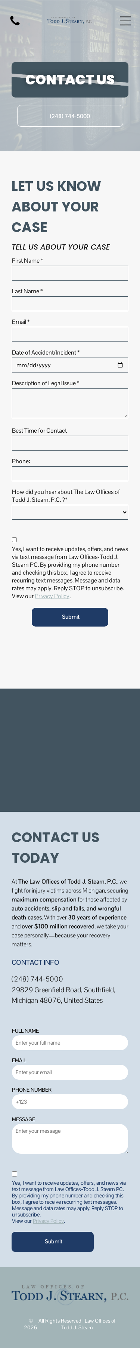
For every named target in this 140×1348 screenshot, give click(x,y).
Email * (20, 322)
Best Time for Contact (39, 431)
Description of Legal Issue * (45, 383)
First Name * (27, 261)
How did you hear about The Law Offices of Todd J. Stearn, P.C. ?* (66, 496)
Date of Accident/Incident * (46, 352)
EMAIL (19, 1060)
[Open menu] (125, 21)
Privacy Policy (52, 596)
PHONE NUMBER (32, 1089)
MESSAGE (23, 1119)
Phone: (21, 461)
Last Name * (27, 291)
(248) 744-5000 (37, 979)
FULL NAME (25, 1030)
